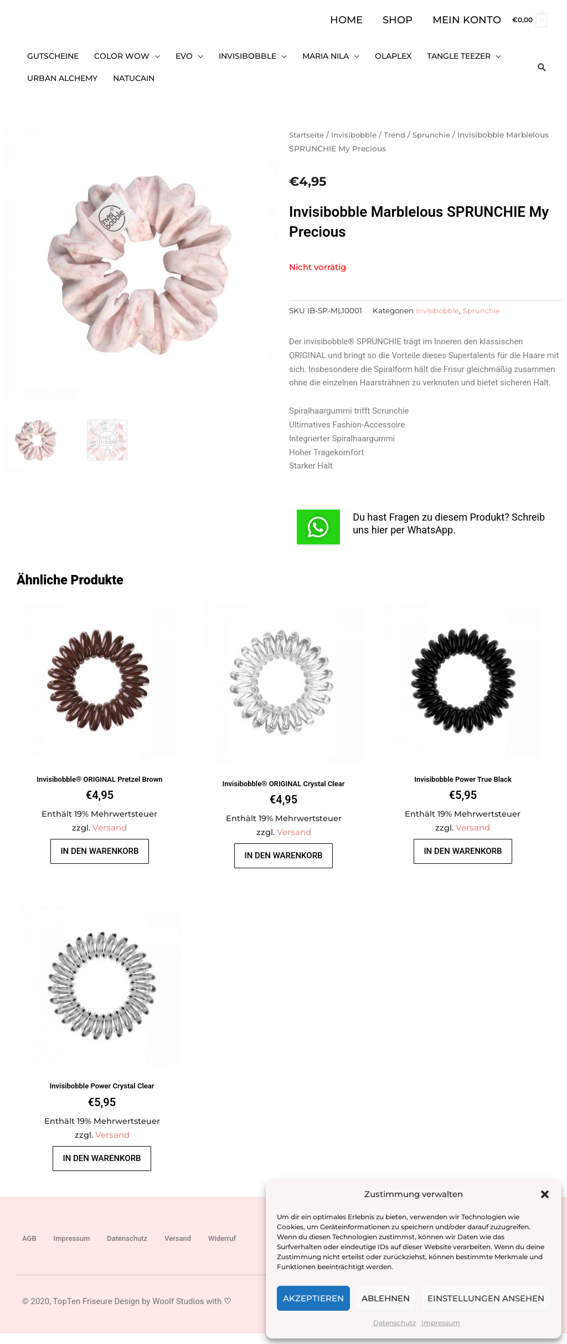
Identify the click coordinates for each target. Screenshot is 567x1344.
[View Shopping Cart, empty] (529, 20)
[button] (544, 1194)
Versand (112, 823)
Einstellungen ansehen (485, 1298)
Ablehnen (386, 1298)
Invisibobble (357, 124)
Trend (399, 124)
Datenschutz (394, 1322)
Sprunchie (436, 124)
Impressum (440, 1322)
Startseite (308, 124)
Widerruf (222, 1249)
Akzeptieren (313, 1298)
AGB (29, 1249)
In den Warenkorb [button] (102, 851)
